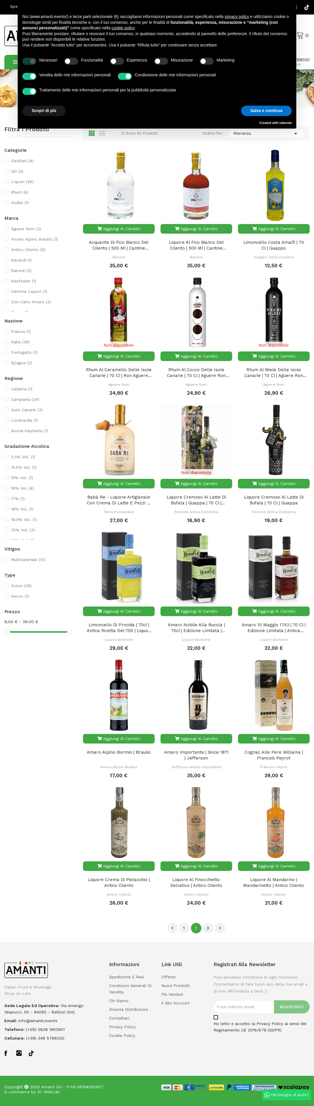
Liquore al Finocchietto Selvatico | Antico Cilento (196, 882)
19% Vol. (22, 509)
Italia (20, 342)
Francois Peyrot (273, 767)
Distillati (22, 160)
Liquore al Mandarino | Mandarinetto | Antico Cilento (273, 882)
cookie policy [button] (122, 28)
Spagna (21, 362)
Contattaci (119, 1018)
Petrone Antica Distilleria (196, 512)
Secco (20, 596)
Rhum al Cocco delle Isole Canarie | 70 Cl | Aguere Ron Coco (196, 372)
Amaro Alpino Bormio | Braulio (119, 752)
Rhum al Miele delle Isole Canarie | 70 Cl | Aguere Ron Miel (273, 372)
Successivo (220, 928)
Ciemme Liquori (29, 291)
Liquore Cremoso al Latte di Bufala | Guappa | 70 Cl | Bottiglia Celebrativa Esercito (196, 500)
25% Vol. (23, 530)
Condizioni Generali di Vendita (130, 988)
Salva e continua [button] (266, 110)
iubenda (285, 123)
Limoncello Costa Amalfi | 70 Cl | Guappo (273, 245)
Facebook (7, 1053)
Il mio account (175, 1003)
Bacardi (21, 260)
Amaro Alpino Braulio (34, 239)
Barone (21, 270)
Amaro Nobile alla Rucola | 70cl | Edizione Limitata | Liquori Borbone (196, 628)
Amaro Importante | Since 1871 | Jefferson (196, 755)
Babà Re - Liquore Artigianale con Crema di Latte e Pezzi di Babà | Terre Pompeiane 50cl (119, 500)
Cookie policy (122, 1035)
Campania (25, 399)
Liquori (22, 181)
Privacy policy (122, 1026)
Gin (17, 171)
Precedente (172, 928)
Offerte (168, 977)
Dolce (21, 585)
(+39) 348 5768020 (45, 1038)
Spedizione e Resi (126, 977)
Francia (21, 331)
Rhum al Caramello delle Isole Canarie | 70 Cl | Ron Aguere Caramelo (118, 372)
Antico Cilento (28, 249)
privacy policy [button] (237, 16)
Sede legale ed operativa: (31, 1005)
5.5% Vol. (23, 456)
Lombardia (24, 420)
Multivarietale (28, 559)
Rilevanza (266, 133)
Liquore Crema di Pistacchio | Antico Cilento (119, 882)
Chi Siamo (119, 1000)
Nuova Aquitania (29, 430)
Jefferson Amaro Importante (196, 767)
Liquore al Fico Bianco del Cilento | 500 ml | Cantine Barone (196, 245)
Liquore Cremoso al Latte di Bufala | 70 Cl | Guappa (274, 500)
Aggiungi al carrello (118, 228)
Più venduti (172, 994)
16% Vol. (22, 488)
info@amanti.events (38, 1020)
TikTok (307, 7)
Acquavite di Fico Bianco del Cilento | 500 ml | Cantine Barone (119, 245)
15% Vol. (22, 477)
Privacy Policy (270, 1023)
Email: (10, 1020)
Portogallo (24, 352)
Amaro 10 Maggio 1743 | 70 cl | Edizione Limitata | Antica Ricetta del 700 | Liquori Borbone (274, 628)
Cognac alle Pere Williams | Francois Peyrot (274, 755)
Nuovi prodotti (175, 985)
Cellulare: (14, 1038)
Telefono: (14, 1029)
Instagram (19, 1053)
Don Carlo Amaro (31, 301)
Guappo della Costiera (274, 257)
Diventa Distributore (128, 1009)
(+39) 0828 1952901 (45, 1029)
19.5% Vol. (24, 519)
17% (18, 498)
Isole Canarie (27, 409)
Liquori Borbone (119, 639)
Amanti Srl (51, 1087)
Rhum (19, 192)
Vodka (20, 202)
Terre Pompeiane (119, 512)
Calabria (22, 389)
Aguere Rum (26, 228)
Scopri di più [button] (44, 110)
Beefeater (23, 281)
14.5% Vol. (24, 467)
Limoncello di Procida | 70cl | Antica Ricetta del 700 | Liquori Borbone (119, 628)
